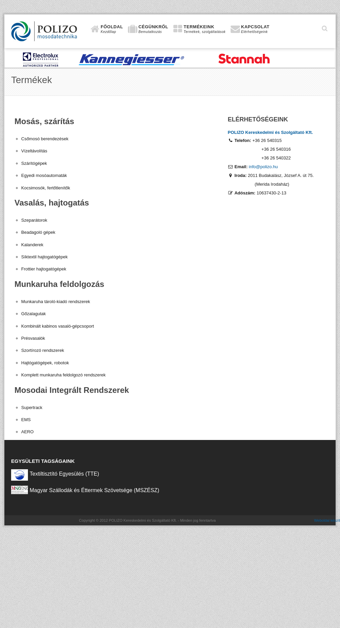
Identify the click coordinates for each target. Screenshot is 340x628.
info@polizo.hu (263, 166)
